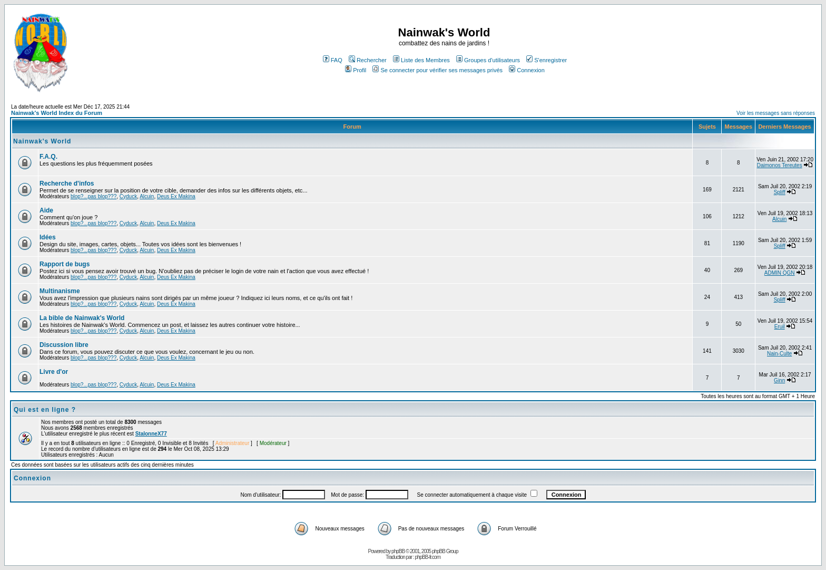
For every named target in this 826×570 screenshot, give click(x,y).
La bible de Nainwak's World (82, 318)
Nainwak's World (42, 141)
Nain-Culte (779, 353)
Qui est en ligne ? (45, 409)
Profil (355, 70)
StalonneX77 (151, 434)
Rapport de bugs (65, 264)
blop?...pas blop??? (93, 196)
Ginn (779, 380)
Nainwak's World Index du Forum (56, 113)
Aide (46, 210)
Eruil (779, 327)
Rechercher (368, 60)
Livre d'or (54, 371)
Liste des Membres (421, 60)
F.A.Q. (48, 156)
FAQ (332, 60)
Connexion (527, 70)
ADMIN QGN (779, 273)
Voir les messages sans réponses (775, 113)
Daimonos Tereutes (779, 165)
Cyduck (128, 196)
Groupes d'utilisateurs (488, 60)
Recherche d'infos (67, 183)
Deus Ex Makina (176, 196)
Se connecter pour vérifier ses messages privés (437, 70)
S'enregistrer (546, 60)
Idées (48, 237)
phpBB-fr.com (427, 557)
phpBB (398, 551)
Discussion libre (64, 345)
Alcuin (147, 196)
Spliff (779, 192)
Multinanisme (60, 291)
